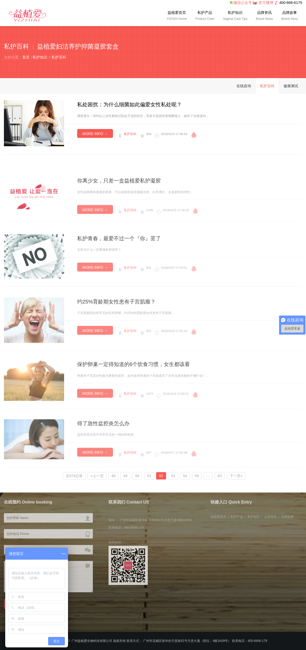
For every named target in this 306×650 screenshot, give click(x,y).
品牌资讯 (264, 16)
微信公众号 (241, 3)
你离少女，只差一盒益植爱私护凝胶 (119, 194)
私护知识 (235, 16)
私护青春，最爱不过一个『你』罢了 (119, 254)
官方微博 (266, 3)
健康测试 (291, 86)
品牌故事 (289, 16)
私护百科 (59, 57)
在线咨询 (243, 86)
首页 (26, 57)
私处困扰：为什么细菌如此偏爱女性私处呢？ (129, 104)
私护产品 (204, 16)
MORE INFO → (95, 134)
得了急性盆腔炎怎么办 (103, 438)
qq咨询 (194, 135)
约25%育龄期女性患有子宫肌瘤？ (116, 318)
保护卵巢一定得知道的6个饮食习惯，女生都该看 (133, 379)
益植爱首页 (177, 16)
